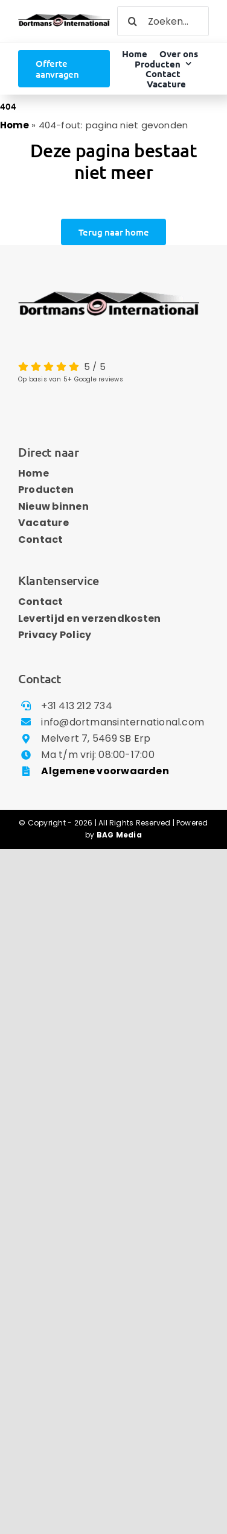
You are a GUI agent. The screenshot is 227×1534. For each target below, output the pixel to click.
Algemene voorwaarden (105, 771)
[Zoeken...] (163, 21)
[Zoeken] (132, 21)
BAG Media (119, 835)
